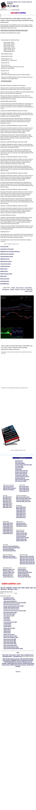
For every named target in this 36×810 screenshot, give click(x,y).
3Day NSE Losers (7, 498)
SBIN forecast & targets (6, 261)
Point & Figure (20, 287)
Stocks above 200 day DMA (10, 643)
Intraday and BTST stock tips (22, 476)
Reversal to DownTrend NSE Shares (11, 547)
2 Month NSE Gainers (8, 526)
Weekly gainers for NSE (9, 628)
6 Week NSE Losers (21, 517)
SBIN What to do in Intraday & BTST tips (10, 251)
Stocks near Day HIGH (21, 533)
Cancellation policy (28, 654)
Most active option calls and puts (11, 604)
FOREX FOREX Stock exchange (15, 663)
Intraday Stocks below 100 (21, 470)
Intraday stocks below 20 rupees (11, 608)
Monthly (17, 289)
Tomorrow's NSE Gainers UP (23, 499)
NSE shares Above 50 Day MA (27, 560)
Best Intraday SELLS (24, 488)
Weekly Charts (3, 268)
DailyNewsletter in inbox (9, 599)
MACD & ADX (28, 291)
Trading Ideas (18, 469)
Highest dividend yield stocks (22, 479)
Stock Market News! (7, 656)
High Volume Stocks (21, 536)
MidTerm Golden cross (8, 570)
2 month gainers (7, 623)
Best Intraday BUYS (24, 486)
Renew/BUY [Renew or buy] (10, 3)
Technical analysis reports (6, 256)
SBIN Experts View (4, 258)
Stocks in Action (20, 531)
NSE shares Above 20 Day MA (27, 559)
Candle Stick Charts (5, 266)
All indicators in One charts (7, 249)
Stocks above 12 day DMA (10, 639)
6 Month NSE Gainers (8, 532)
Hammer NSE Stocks (23, 570)
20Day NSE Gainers (7, 505)
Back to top (18, 671)
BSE (4, 587)
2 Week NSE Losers (21, 511)
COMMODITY (9, 587)
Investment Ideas (19, 467)
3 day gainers (7, 617)
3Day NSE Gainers (7, 496)
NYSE (19, 587)
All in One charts (4, 246)
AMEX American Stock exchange (18, 664)
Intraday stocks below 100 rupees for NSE (13, 605)
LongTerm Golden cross (8, 572)
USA (35, 587)
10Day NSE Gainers (7, 502)
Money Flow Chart (4, 278)
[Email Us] (14, 6)
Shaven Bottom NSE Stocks (24, 576)
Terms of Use (5, 654)
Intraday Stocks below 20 (21, 473)
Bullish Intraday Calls (21, 539)
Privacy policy (12, 654)
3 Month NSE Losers (8, 530)
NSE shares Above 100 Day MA (27, 562)
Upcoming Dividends (20, 478)
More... (16, 589)
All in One (23, 289)
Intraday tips (18, 30)
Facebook (21, 450)
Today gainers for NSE (9, 615)
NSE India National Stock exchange (11, 658)
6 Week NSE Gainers (21, 515)
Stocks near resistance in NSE (11, 637)
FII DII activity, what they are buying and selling (15, 602)
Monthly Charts (4, 271)
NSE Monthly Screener (21, 526)
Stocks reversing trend (9, 634)
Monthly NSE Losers (8, 524)
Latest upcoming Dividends (10, 601)
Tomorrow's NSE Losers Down (23, 501)
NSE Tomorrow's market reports (23, 498)
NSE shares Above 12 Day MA (27, 557)
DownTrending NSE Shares (9, 550)
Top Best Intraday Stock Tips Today (23, 464)
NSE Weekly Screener (21, 524)
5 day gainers (7, 618)
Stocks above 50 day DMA (10, 642)
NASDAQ (15, 587)
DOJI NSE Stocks (22, 569)
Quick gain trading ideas (9, 613)
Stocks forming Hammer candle (11, 647)
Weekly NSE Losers (21, 508)
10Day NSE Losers (7, 504)
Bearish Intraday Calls (21, 540)
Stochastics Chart (4, 281)
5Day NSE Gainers (7, 499)
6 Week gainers (7, 632)
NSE (2, 587)
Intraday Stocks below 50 (21, 472)
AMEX (31, 587)
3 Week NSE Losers (21, 514)
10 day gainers (7, 620)
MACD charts (3, 276)
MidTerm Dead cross (8, 575)
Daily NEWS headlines (9, 597)
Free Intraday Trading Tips (21, 475)
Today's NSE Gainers (24, 489)
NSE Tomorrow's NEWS (20, 481)
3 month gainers (7, 625)
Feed (18, 652)
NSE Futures (4, 589)
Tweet (24, 450)
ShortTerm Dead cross (8, 573)
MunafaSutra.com (18, 656)
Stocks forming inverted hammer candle (13, 648)
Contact (18, 654)
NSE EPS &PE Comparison (9, 488)
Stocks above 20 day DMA (10, 640)
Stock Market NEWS (20, 463)
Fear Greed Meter (19, 466)
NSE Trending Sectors (8, 486)
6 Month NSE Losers (8, 533)
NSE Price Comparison (8, 489)
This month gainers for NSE (10, 622)
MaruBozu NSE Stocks (23, 573)
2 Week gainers (7, 629)
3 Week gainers (7, 631)
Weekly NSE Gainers (21, 507)
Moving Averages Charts (6, 273)
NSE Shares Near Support (9, 556)
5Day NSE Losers (7, 501)
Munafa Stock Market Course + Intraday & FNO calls (19, 1)
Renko (13, 287)
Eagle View (29, 289)
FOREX (23, 587)
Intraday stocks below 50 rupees (11, 607)
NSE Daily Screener (21, 523)
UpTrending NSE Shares (8, 549)
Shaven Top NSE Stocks (23, 575)
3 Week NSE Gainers (21, 513)
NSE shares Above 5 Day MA (27, 556)
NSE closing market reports (22, 496)
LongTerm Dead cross (8, 576)
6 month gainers (7, 626)
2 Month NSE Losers (8, 527)
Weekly (12, 289)
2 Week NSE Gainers (21, 510)
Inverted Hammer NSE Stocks (25, 572)
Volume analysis (12, 30)
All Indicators (5, 289)
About (22, 654)
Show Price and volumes (6, 81)
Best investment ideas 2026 (10, 612)
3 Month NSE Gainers (8, 529)
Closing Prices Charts (5, 263)
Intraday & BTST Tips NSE (22, 537)
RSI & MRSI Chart (4, 283)
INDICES (27, 587)
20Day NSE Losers (7, 507)
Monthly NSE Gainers (8, 523)
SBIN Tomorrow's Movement (7, 254)
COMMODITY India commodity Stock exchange (22, 660)
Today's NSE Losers (24, 491)
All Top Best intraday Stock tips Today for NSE (15, 610)
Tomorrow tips (24, 30)
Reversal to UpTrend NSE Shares (11, 546)
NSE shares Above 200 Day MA (27, 563)
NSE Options (11, 589)
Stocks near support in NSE (10, 636)
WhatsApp (16, 450)
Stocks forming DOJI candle (10, 645)
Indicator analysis (4, 30)
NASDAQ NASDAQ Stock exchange (12, 661)
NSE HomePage (19, 461)
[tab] (8, 6)
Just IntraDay (28, 287)
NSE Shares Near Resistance (10, 557)
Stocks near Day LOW (21, 534)
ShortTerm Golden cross (9, 569)
